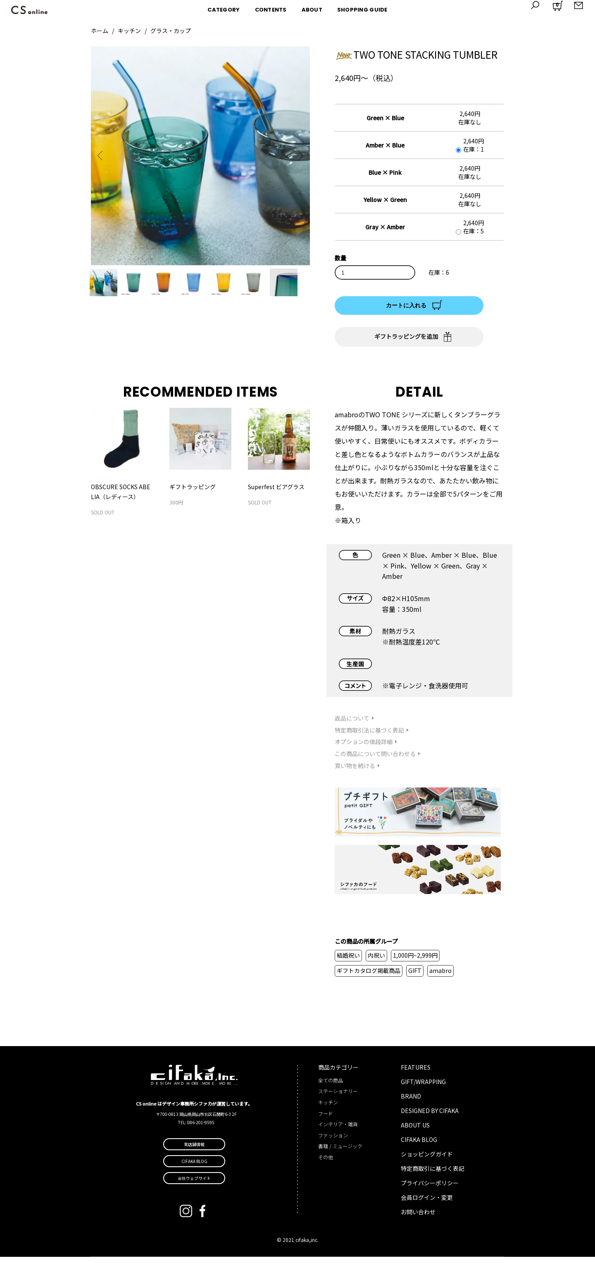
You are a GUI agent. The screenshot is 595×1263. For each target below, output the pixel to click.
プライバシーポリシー (430, 1189)
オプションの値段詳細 (364, 748)
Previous (103, 156)
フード (325, 1119)
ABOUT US (415, 1131)
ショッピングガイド (427, 1160)
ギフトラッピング (192, 493)
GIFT (414, 977)
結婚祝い (348, 961)
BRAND (411, 1102)
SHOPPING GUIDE (362, 10)
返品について (352, 724)
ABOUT (312, 10)
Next (297, 156)
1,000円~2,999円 (415, 961)
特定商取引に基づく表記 (432, 1174)
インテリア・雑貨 (338, 1130)
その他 (325, 1162)
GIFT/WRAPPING (423, 1087)
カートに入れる (406, 305)
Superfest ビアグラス (276, 493)
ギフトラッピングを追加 (406, 336)
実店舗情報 (194, 1150)
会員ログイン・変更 (427, 1203)
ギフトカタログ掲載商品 (368, 977)
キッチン (129, 30)
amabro (440, 977)
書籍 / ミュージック (340, 1152)
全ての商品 (330, 1085)
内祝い (376, 961)
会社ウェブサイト (194, 1184)
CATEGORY (223, 10)
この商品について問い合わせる (375, 760)
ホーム (99, 30)
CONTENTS (271, 10)
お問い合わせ (418, 1217)
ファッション (333, 1140)
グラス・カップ (170, 30)
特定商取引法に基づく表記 (369, 736)
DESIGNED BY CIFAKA (430, 1116)
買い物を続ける (355, 771)
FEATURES (416, 1073)
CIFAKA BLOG (419, 1145)
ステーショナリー (338, 1097)
